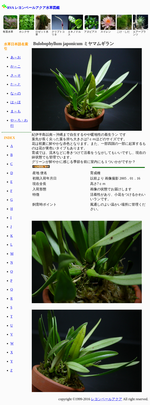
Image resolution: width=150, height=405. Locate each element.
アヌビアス (91, 24)
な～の (15, 93)
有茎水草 (10, 24)
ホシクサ (26, 24)
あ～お (15, 57)
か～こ (15, 66)
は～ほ (15, 102)
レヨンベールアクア (106, 399)
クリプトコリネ (59, 25)
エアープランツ (140, 25)
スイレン (108, 24)
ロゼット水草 (43, 25)
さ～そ (15, 75)
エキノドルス (75, 25)
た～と (15, 84)
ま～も (15, 111)
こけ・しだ (124, 24)
